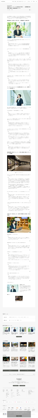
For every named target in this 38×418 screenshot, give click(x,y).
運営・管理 (28, 317)
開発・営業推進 (10, 317)
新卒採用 (18, 393)
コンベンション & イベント (13, 397)
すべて (11, 393)
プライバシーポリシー (31, 392)
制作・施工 (25, 317)
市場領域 (3, 393)
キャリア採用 (18, 394)
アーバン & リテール (12, 394)
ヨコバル (29, 202)
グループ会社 (7, 397)
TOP (3, 376)
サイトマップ (30, 396)
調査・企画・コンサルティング (16, 317)
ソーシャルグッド (7, 394)
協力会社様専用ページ (31, 395)
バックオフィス (31, 317)
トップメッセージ (7, 393)
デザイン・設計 (21, 317)
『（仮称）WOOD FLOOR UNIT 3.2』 (24, 174)
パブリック (12, 398)
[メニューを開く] (36, 1)
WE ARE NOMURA (6, 376)
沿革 (6, 398)
